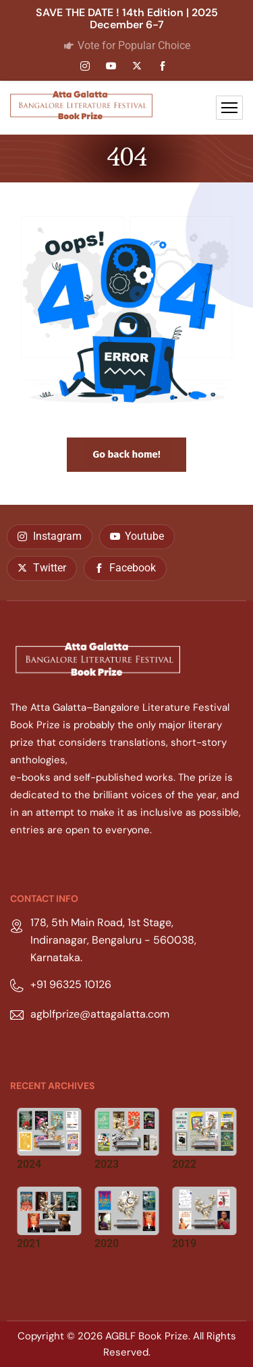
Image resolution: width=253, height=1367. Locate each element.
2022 (184, 1164)
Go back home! (126, 454)
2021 (29, 1243)
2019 (184, 1243)
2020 (106, 1243)
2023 (106, 1164)
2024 (29, 1164)
